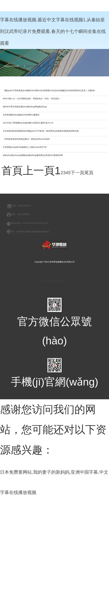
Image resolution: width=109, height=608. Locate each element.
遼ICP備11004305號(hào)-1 (54, 348)
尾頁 (22, 238)
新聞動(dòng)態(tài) (33, 113)
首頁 (22, 113)
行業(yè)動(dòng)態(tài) (51, 113)
